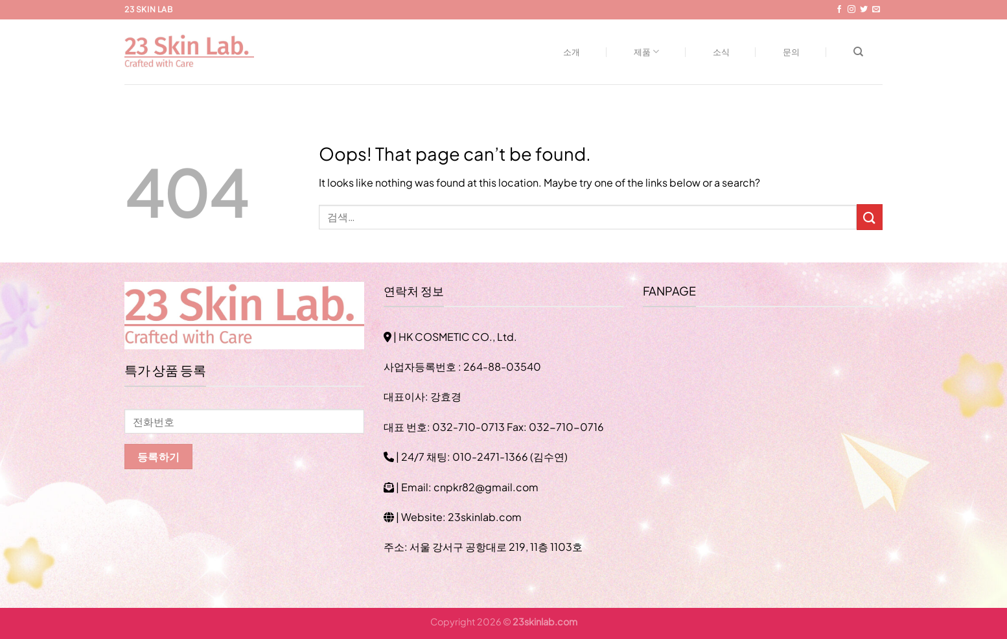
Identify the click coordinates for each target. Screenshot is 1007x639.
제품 (647, 51)
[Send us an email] (876, 9)
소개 (572, 52)
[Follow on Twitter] (864, 9)
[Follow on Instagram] (851, 9)
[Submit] (870, 216)
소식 (721, 52)
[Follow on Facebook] (839, 9)
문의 (791, 52)
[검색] (858, 52)
